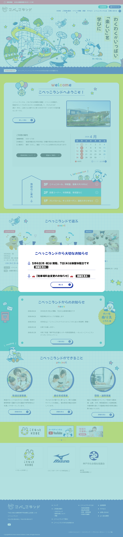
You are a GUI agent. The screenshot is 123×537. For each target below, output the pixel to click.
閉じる (61, 285)
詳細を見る (40, 267)
